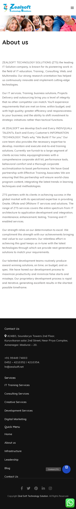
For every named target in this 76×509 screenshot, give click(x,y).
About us (10, 442)
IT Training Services (17, 385)
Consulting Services (16, 393)
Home (8, 434)
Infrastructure (13, 451)
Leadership (11, 459)
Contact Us (11, 476)
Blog (7, 468)
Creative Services (15, 402)
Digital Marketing (15, 419)
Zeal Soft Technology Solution (33, 496)
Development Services (18, 410)
